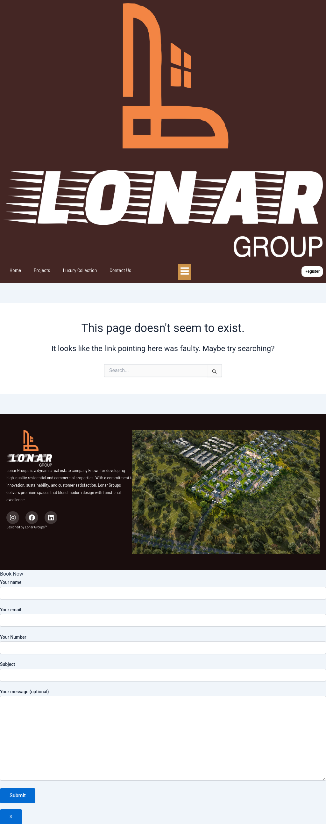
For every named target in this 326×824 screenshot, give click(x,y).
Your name (163, 589)
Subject (163, 671)
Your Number (163, 644)
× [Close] (11, 816)
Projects (42, 270)
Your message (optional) (163, 735)
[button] (312, 271)
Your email (163, 617)
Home (15, 270)
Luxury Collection (80, 270)
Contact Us (120, 270)
